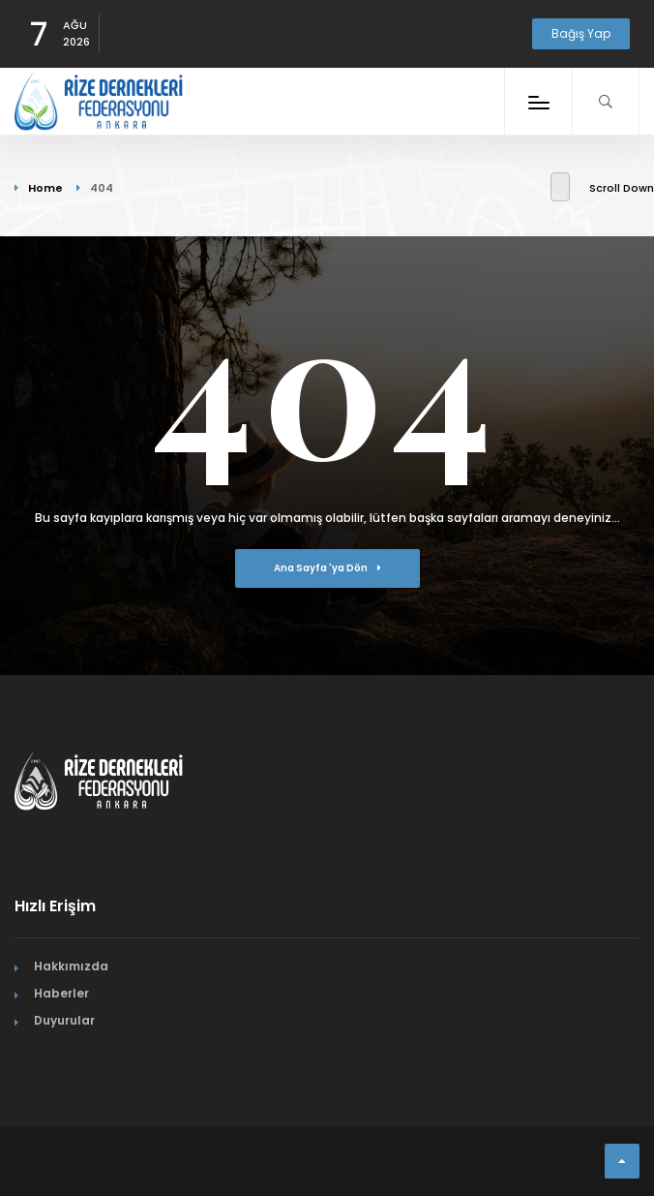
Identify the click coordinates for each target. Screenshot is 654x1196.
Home (45, 188)
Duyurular (64, 1020)
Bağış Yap (580, 33)
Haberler (61, 993)
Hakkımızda (71, 966)
